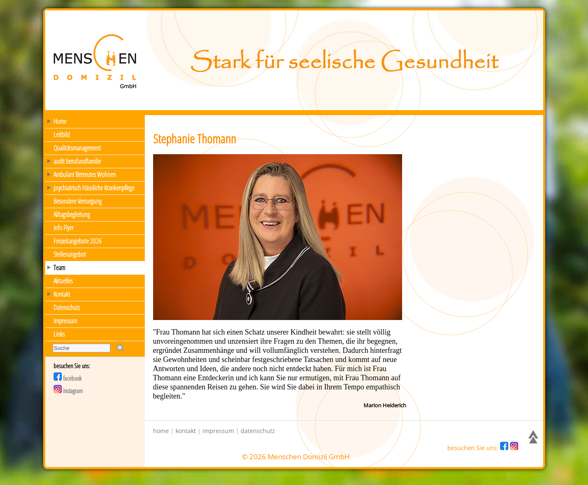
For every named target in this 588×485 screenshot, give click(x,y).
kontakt (186, 431)
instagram (68, 391)
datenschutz (258, 431)
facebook (67, 378)
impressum (218, 431)
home (161, 431)
